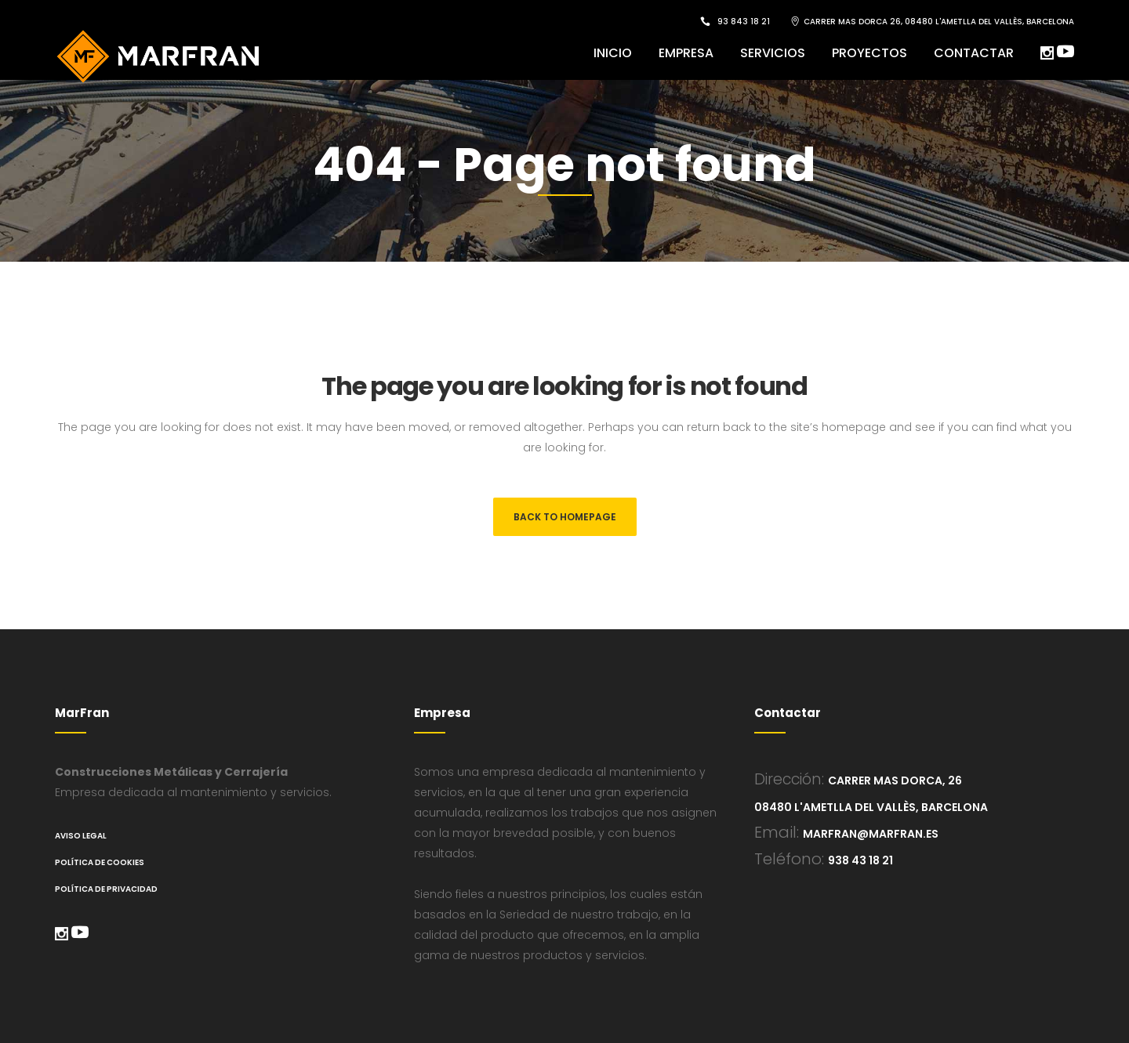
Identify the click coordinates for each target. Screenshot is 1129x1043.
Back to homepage (565, 516)
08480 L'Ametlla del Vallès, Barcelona (871, 807)
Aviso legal (81, 836)
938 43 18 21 (860, 860)
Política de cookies (99, 862)
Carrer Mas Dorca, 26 (895, 780)
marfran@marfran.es (870, 834)
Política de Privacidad (106, 889)
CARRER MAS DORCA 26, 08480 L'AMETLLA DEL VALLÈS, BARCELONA (939, 21)
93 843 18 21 (743, 21)
